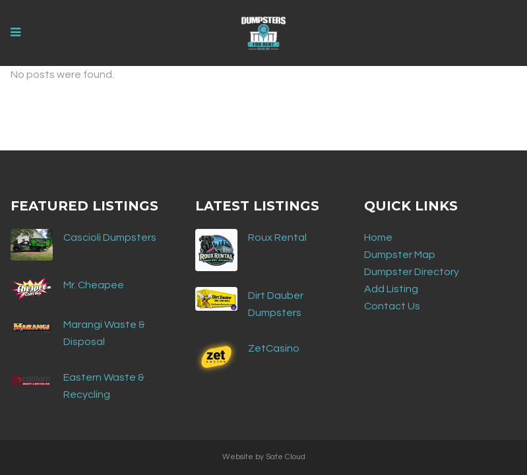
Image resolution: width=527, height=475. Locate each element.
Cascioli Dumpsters (109, 237)
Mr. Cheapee (93, 285)
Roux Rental (277, 237)
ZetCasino (273, 348)
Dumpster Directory (411, 272)
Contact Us (392, 306)
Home (378, 237)
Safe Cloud (285, 457)
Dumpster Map (399, 254)
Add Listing (391, 289)
